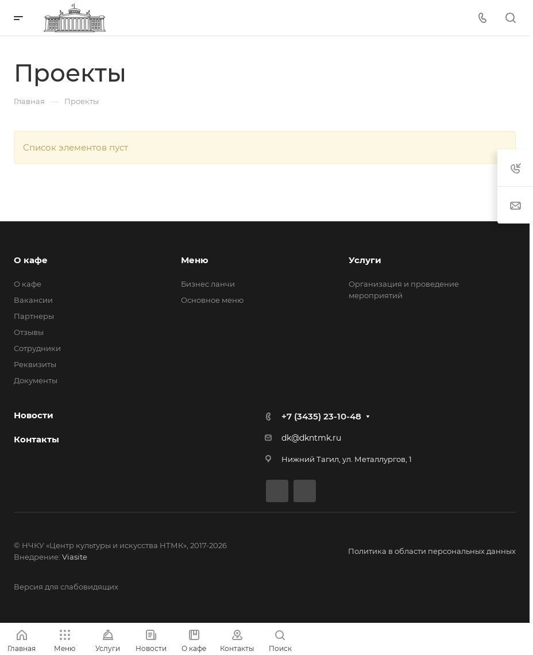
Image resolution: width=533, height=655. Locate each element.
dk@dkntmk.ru (311, 438)
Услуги (365, 260)
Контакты (36, 439)
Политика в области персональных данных (432, 551)
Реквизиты (35, 364)
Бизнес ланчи (208, 283)
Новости (33, 415)
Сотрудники (37, 348)
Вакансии (33, 300)
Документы (35, 380)
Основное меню (212, 300)
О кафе (31, 260)
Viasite (74, 556)
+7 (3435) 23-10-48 (321, 416)
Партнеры (34, 316)
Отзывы (29, 332)
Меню (194, 260)
